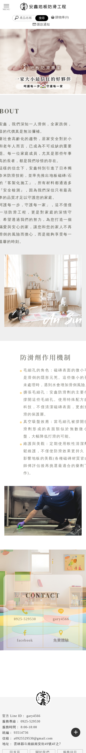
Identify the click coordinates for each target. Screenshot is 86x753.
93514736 (21, 732)
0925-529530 (30, 721)
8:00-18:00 (29, 727)
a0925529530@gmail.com (33, 738)
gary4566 (33, 716)
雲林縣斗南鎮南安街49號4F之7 (37, 744)
